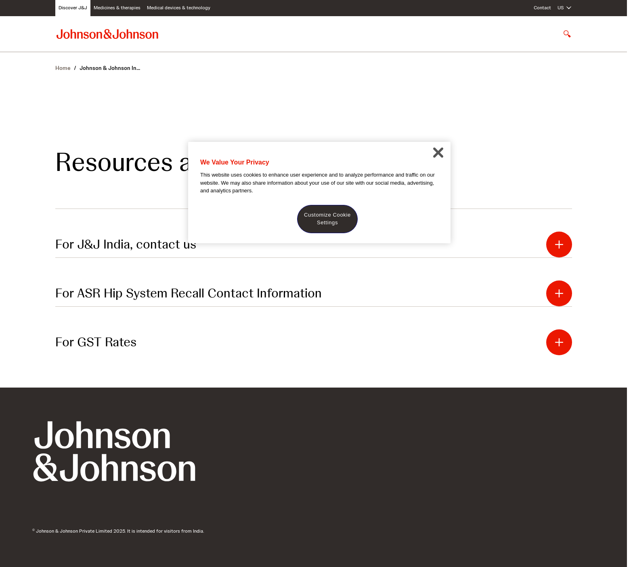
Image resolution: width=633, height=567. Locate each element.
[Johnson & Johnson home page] (107, 34)
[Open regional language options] (565, 8)
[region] (319, 192)
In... (110, 68)
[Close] (438, 153)
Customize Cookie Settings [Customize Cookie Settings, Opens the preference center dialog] (327, 218)
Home (63, 68)
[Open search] (567, 34)
